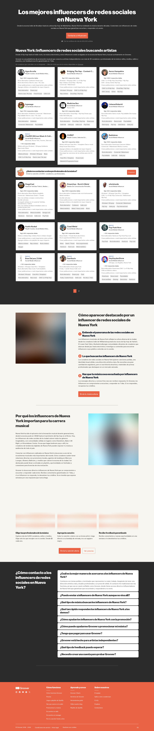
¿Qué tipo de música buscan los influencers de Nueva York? (98, 602)
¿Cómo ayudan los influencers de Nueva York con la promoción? (98, 619)
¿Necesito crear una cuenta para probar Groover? (98, 654)
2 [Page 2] (78, 291)
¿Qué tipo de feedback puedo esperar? (98, 647)
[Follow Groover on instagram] (16, 692)
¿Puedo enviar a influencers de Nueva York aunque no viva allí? (98, 595)
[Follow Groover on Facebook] (19, 692)
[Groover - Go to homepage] (31, 688)
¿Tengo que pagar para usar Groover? (98, 633)
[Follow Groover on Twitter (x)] (29, 692)
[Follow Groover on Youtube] (23, 692)
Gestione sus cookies (69, 727)
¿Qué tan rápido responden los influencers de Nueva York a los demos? (98, 611)
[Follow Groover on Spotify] (26, 692)
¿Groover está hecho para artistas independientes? (98, 640)
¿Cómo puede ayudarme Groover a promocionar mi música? (98, 626)
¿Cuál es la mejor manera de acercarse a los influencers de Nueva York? (98, 575)
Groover (80, 64)
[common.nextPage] (83, 291)
